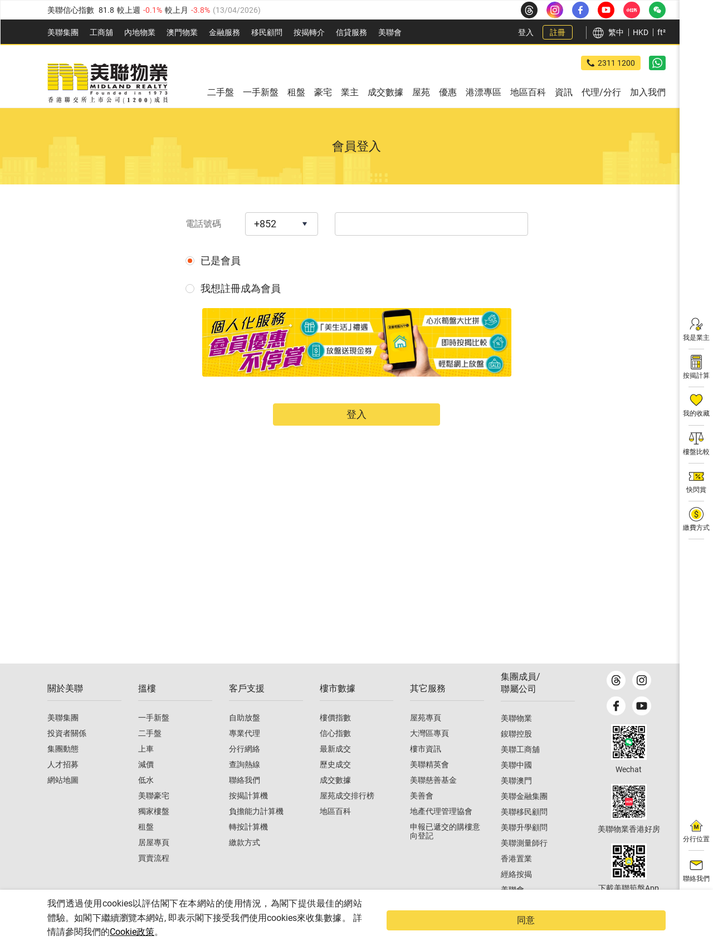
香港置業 (516, 879)
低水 (146, 800)
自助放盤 (244, 738)
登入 (526, 32)
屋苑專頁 (425, 738)
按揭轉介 (309, 32)
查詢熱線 (244, 785)
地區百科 (335, 831)
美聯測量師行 (524, 863)
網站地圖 (63, 800)
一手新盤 (153, 738)
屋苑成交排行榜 (347, 816)
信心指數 (335, 753)
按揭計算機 (248, 816)
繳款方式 (244, 863)
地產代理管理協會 (441, 831)
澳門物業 (182, 32)
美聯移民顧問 (524, 832)
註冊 (557, 32)
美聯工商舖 (520, 769)
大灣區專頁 (429, 753)
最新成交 (335, 769)
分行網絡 (244, 769)
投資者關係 (66, 753)
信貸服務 (351, 32)
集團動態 (63, 769)
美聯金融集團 (524, 816)
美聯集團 (63, 32)
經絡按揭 (516, 894)
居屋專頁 (153, 863)
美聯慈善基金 (433, 800)
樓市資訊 (425, 769)
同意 (643, 927)
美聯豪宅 (153, 816)
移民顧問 (266, 32)
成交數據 (335, 800)
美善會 (421, 816)
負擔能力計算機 (256, 831)
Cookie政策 (226, 932)
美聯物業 (516, 738)
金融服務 (224, 32)
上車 (146, 769)
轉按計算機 (248, 847)
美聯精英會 (429, 785)
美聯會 (390, 32)
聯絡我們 (244, 800)
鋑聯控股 (516, 754)
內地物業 (139, 32)
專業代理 (244, 753)
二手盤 (150, 753)
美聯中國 (516, 785)
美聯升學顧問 (524, 847)
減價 (146, 785)
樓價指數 (335, 738)
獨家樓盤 (153, 831)
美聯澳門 (516, 801)
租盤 (146, 847)
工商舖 (101, 32)
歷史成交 (335, 785)
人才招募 (63, 785)
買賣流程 (153, 878)
